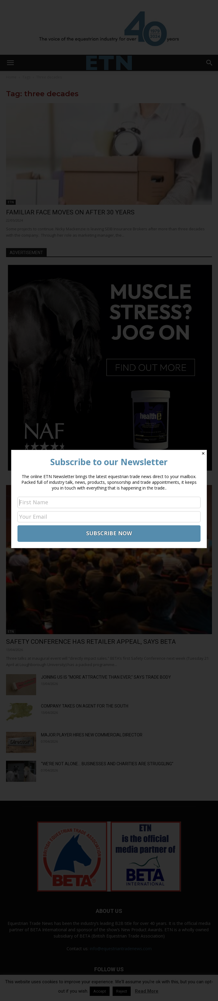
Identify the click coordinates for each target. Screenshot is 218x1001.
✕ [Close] (203, 453)
